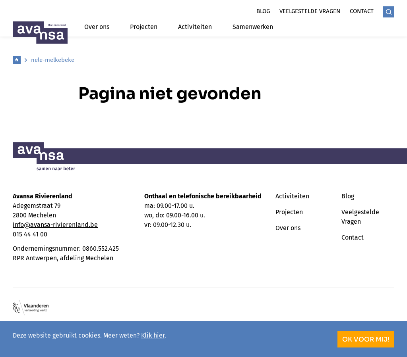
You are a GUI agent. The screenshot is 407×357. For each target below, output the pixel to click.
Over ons (96, 27)
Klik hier (153, 335)
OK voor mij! (366, 339)
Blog (263, 11)
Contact (362, 11)
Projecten (143, 27)
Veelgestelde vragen (309, 11)
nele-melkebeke (52, 59)
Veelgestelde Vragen (360, 216)
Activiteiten (195, 27)
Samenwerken (253, 27)
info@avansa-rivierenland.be (55, 224)
